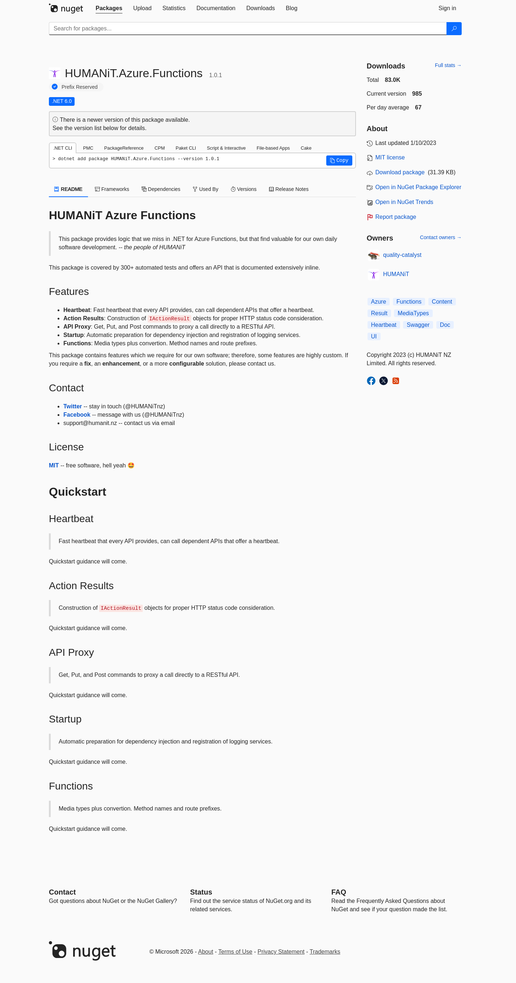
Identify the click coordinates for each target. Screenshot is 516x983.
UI (374, 336)
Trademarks (325, 952)
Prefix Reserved (80, 87)
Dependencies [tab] (161, 189)
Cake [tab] (306, 148)
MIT (54, 465)
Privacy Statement (281, 952)
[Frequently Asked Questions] (338, 892)
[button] (339, 160)
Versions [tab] (244, 189)
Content (442, 302)
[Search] (454, 28)
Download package (400, 172)
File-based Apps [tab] (273, 148)
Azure (378, 302)
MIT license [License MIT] (390, 157)
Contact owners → (441, 237)
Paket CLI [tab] (186, 148)
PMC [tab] (88, 148)
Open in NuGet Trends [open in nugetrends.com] (404, 202)
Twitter (72, 406)
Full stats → (448, 65)
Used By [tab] (205, 189)
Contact (62, 892)
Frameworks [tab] (112, 189)
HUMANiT (396, 274)
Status (201, 892)
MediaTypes (413, 313)
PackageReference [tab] (124, 148)
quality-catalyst (402, 255)
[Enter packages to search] (248, 28)
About (205, 952)
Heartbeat (384, 325)
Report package (396, 217)
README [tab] (68, 189)
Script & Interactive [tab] (226, 148)
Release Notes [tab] (289, 189)
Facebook (77, 415)
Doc (445, 325)
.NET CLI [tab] (62, 148)
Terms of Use (235, 952)
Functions (409, 302)
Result (379, 313)
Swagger (418, 325)
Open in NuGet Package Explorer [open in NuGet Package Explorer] (418, 187)
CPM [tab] (160, 148)
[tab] (109, 8)
